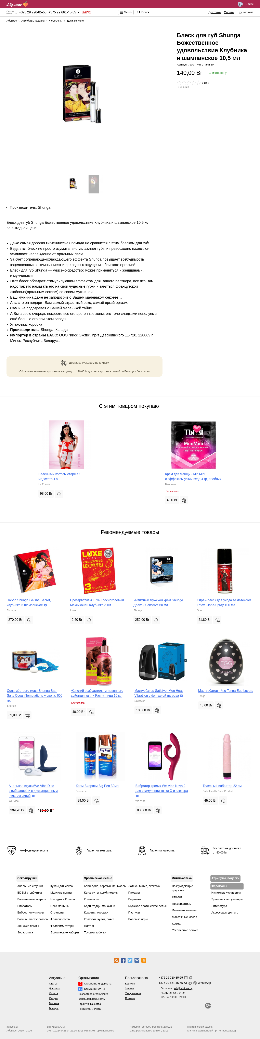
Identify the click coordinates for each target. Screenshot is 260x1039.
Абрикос (11, 20)
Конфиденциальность (91, 998)
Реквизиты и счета (89, 1008)
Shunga (44, 207)
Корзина (130, 983)
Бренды (53, 1008)
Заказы (129, 988)
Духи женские (75, 20)
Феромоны (55, 20)
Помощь (130, 998)
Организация (88, 978)
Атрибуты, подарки (32, 20)
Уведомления (133, 993)
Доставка (214, 12)
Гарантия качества (89, 1003)
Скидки (86, 12)
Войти (246, 4)
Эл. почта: (176, 988)
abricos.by (12, 1026)
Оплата (229, 12)
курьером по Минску (95, 362)
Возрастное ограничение (93, 993)
